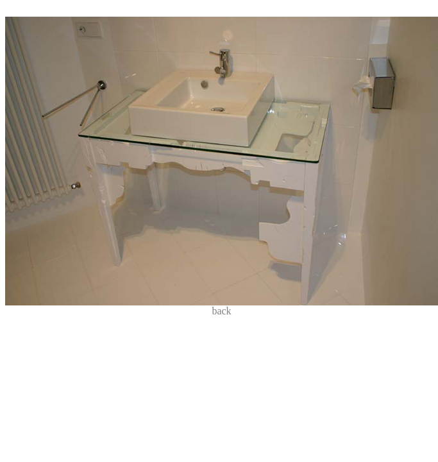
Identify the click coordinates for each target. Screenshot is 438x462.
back (221, 310)
